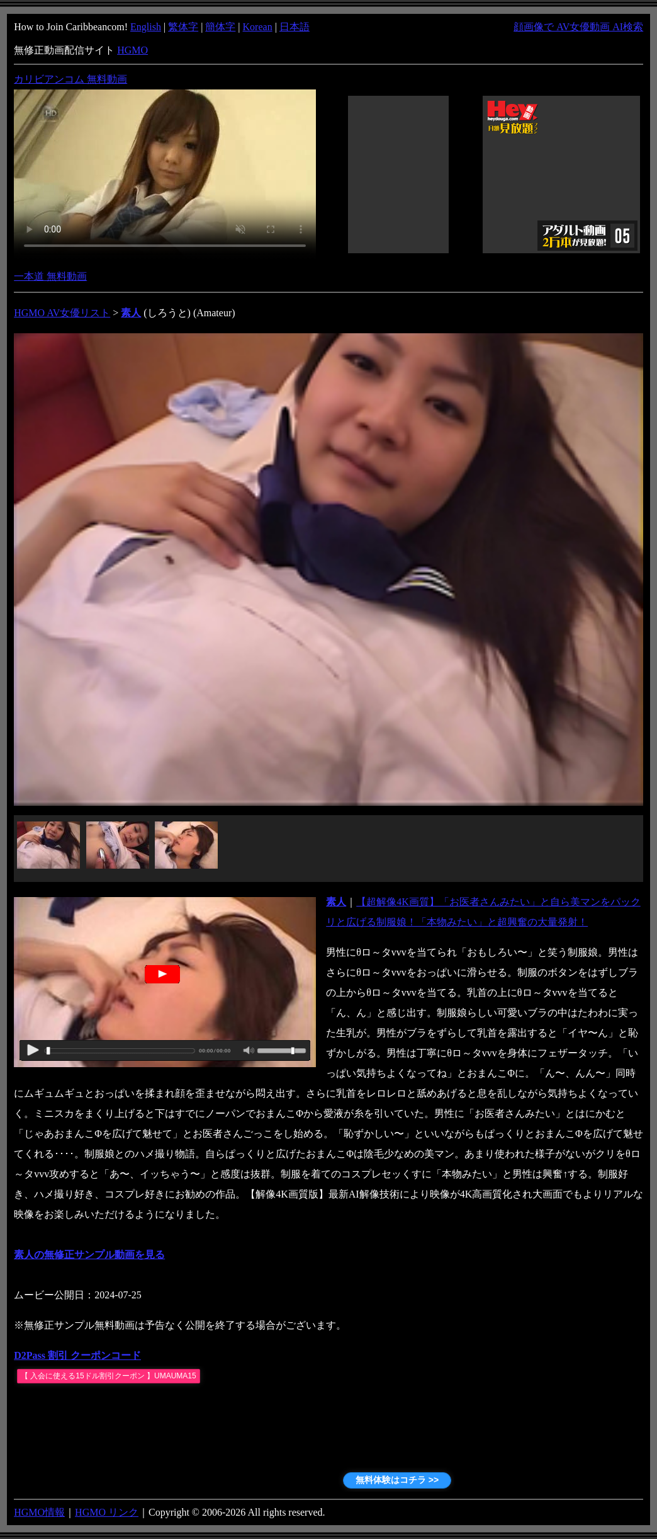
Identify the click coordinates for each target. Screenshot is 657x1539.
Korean (257, 26)
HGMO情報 (39, 1512)
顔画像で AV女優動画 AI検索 (578, 26)
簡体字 (220, 26)
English (145, 26)
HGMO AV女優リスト (62, 312)
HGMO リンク (106, 1512)
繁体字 (183, 26)
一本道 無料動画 (50, 276)
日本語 (294, 26)
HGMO (132, 50)
